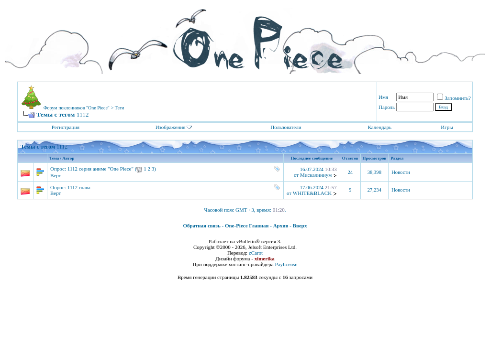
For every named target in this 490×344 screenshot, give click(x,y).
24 (350, 172)
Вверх (300, 225)
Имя (383, 97)
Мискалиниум (316, 175)
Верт (55, 175)
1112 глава (78, 187)
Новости (400, 172)
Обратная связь (202, 225)
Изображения (171, 127)
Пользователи (285, 127)
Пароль (387, 107)
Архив (281, 225)
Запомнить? (454, 98)
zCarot (256, 253)
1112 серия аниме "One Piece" (100, 169)
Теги (119, 107)
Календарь (379, 127)
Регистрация (65, 127)
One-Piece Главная (247, 225)
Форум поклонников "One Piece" (77, 107)
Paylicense (286, 264)
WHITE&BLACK (312, 193)
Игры (447, 127)
